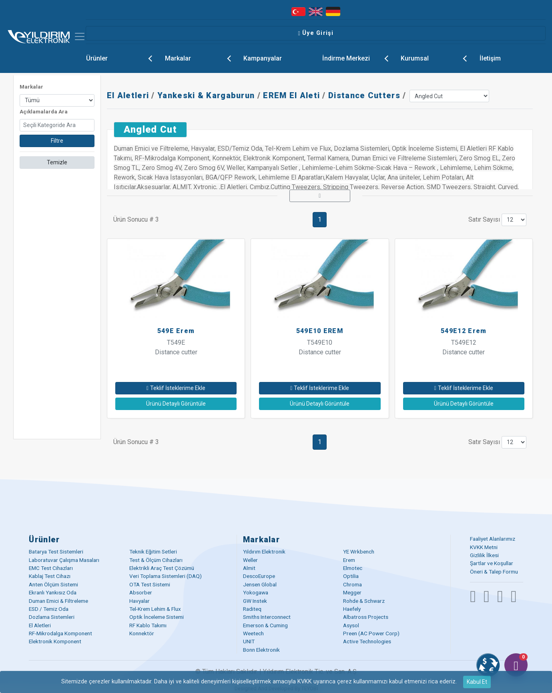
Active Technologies (367, 641)
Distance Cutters (364, 95)
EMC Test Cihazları (51, 568)
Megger (352, 592)
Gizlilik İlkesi (484, 555)
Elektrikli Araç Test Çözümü (161, 568)
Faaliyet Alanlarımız (492, 538)
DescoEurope (259, 576)
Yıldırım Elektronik (264, 551)
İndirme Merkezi (358, 57)
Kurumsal (437, 57)
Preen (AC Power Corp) (371, 633)
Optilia (351, 576)
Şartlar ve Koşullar (491, 563)
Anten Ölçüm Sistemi (53, 584)
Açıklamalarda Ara (44, 112)
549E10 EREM (319, 331)
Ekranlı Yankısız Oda (52, 592)
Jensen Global (260, 584)
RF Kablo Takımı (148, 625)
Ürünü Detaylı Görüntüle (176, 403)
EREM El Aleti (291, 95)
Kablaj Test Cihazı (49, 576)
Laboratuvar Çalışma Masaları (64, 560)
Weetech (253, 633)
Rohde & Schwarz (364, 601)
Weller (250, 560)
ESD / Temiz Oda (48, 609)
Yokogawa (255, 592)
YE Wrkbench (358, 551)
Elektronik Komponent (55, 641)
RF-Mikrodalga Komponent (60, 633)
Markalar (201, 57)
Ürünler (122, 57)
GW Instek (255, 601)
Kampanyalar (262, 58)
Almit (249, 568)
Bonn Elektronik (261, 650)
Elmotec (352, 568)
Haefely (352, 609)
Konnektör (141, 633)
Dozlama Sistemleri (51, 617)
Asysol (351, 625)
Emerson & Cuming (265, 625)
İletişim (490, 58)
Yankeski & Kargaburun (206, 95)
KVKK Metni (484, 547)
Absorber (140, 592)
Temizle (57, 162)
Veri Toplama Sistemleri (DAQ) (165, 576)
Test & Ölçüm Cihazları (156, 560)
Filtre (57, 140)
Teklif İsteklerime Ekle (176, 388)
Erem (349, 560)
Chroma (352, 584)
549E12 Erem (463, 331)
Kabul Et (477, 682)
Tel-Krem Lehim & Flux (155, 609)
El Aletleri (128, 95)
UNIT (249, 641)
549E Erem (176, 331)
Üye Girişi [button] (315, 33)
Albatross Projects (365, 617)
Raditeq (252, 609)
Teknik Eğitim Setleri (153, 551)
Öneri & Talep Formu (494, 571)
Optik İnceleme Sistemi (156, 617)
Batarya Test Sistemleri (56, 551)
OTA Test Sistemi (149, 584)
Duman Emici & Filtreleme (58, 601)
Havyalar (139, 601)
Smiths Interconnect (267, 617)
